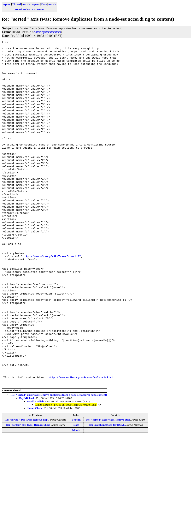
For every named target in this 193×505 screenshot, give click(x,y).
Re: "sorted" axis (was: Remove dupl (26, 488)
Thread (16, 4)
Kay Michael (26, 467)
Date (44, 4)
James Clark (34, 477)
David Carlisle (35, 470)
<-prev (7, 4)
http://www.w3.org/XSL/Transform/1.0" (52, 300)
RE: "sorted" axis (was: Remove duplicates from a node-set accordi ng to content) (59, 463)
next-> (26, 4)
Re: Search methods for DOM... (107, 493)
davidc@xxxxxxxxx (47, 32)
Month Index (22, 9)
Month (76, 498)
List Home (38, 9)
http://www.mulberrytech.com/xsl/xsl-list (80, 445)
